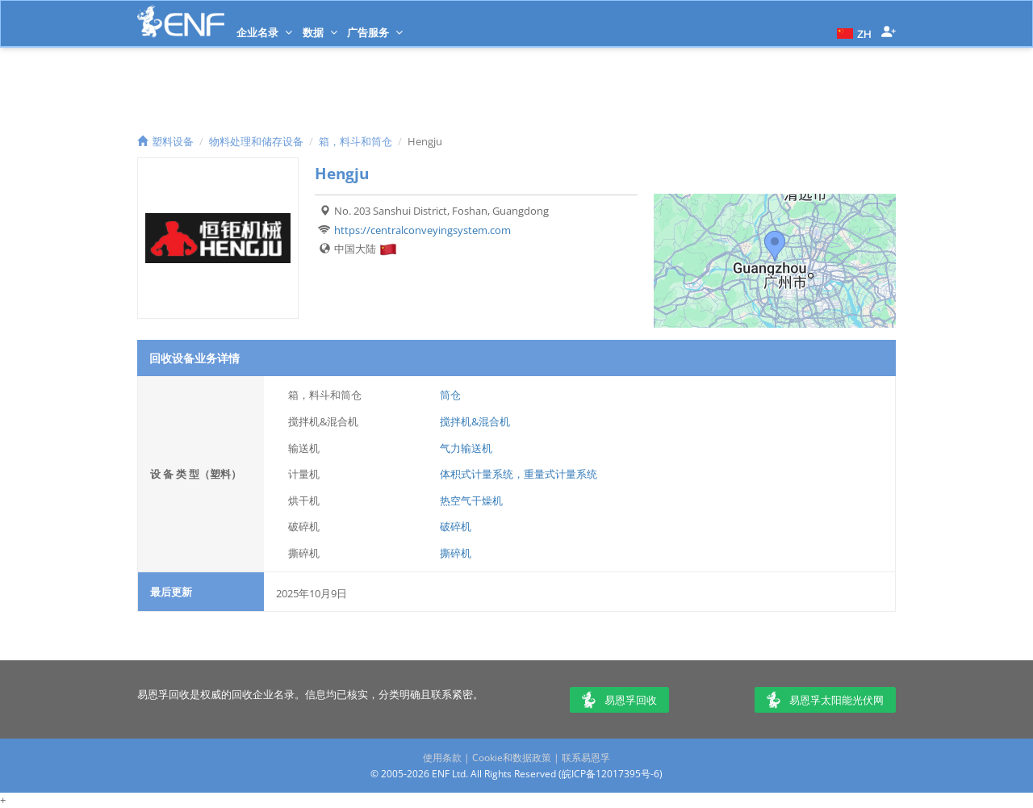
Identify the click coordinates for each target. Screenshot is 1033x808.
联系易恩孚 (586, 757)
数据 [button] (320, 32)
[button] (852, 32)
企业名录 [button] (264, 32)
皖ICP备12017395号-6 (610, 774)
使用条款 (442, 757)
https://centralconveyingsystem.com (422, 230)
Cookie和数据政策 (511, 757)
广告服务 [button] (375, 32)
